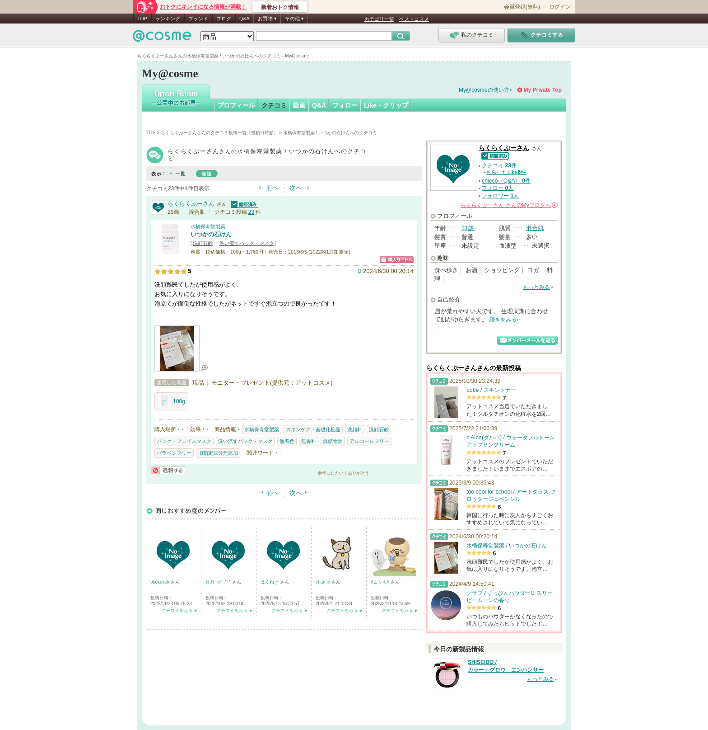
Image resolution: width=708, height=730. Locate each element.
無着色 (286, 441)
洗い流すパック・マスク (246, 243)
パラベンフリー (174, 453)
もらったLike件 (506, 172)
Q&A (244, 18)
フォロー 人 (497, 188)
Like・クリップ (386, 105)
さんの (509, 205)
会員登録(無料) (522, 7)
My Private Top (543, 90)
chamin (323, 581)
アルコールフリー (369, 441)
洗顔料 (354, 429)
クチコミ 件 (499, 165)
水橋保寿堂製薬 (208, 226)
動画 (299, 105)
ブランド (198, 18)
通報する (168, 470)
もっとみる (536, 287)
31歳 (467, 228)
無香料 (308, 441)
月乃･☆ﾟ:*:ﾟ (218, 581)
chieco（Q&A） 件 (506, 181)
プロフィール (236, 105)
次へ (295, 187)
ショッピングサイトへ (397, 259)
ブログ (223, 18)
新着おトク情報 (280, 7)
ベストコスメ (414, 19)
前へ (272, 187)
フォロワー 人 (500, 196)
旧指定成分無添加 (218, 453)
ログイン (560, 7)
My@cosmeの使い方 (484, 90)
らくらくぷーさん (191, 203)
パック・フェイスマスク (184, 441)
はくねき (270, 581)
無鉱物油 (333, 441)
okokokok (160, 581)
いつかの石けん (211, 234)
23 (251, 212)
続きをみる (503, 319)
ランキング (167, 18)
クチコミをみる (177, 610)
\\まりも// (381, 581)
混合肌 (535, 228)
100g (171, 401)
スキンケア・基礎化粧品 (313, 429)
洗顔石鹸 (203, 243)
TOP (142, 18)
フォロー (345, 105)
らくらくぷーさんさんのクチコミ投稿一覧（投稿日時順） (219, 132)
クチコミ (274, 105)
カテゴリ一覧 (379, 19)
